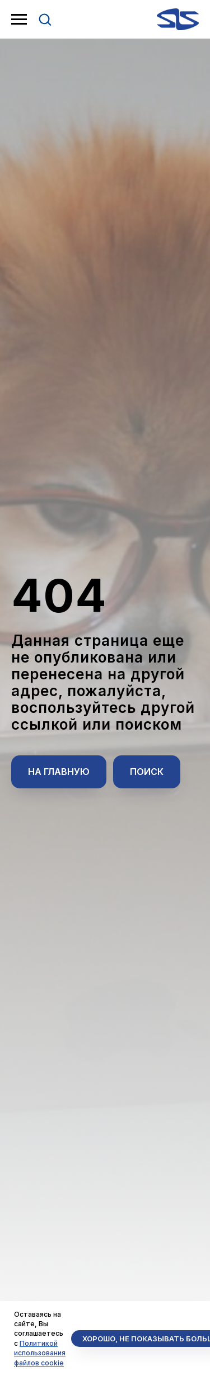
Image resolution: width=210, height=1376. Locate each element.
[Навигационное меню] (19, 19)
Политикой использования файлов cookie (40, 1353)
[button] (45, 19)
